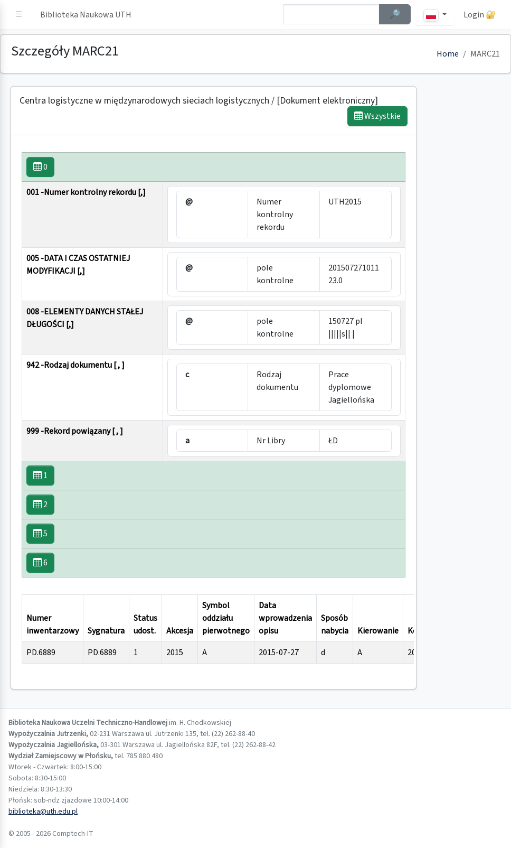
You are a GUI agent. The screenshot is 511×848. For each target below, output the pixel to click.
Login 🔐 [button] (479, 15)
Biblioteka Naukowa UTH (85, 15)
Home (448, 54)
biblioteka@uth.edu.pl (43, 811)
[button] (19, 14)
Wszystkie (377, 116)
